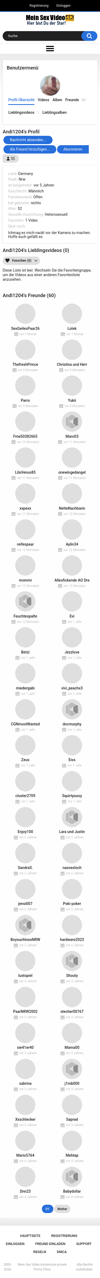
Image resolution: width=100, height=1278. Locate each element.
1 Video (31, 220)
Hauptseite (30, 1236)
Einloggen (64, 6)
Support (84, 1244)
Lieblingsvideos (23, 112)
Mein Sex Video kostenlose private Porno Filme (42, 1267)
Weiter (62, 1209)
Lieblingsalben (54, 112)
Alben (57, 100)
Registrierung (39, 6)
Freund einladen (50, 1244)
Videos (43, 100)
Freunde (75, 100)
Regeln (39, 1252)
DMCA (62, 1252)
